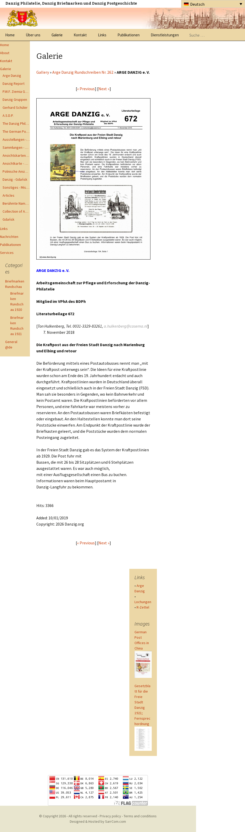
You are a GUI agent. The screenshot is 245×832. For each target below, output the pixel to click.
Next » (103, 88)
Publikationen (128, 34)
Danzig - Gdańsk (15, 179)
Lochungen (142, 602)
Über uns (33, 34)
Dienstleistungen (165, 34)
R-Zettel (143, 607)
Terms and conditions (140, 816)
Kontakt (80, 34)
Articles (8, 195)
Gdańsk (8, 219)
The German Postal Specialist (16, 131)
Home (10, 34)
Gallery (42, 72)
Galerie (57, 34)
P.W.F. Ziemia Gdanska (16, 91)
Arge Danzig (12, 75)
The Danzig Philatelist (16, 123)
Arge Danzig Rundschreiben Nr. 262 (82, 72)
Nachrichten (9, 236)
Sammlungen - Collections (16, 147)
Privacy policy (110, 816)
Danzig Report (13, 83)
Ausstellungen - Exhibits (16, 139)
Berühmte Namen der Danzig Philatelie (16, 203)
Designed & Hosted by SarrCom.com (98, 821)
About (4, 53)
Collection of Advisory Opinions (16, 211)
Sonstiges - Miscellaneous (16, 187)
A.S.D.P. (8, 115)
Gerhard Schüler (15, 107)
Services (7, 252)
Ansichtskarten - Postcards (16, 155)
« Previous (86, 88)
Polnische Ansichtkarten (16, 171)
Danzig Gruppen (15, 99)
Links (102, 34)
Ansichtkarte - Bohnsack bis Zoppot (16, 163)
